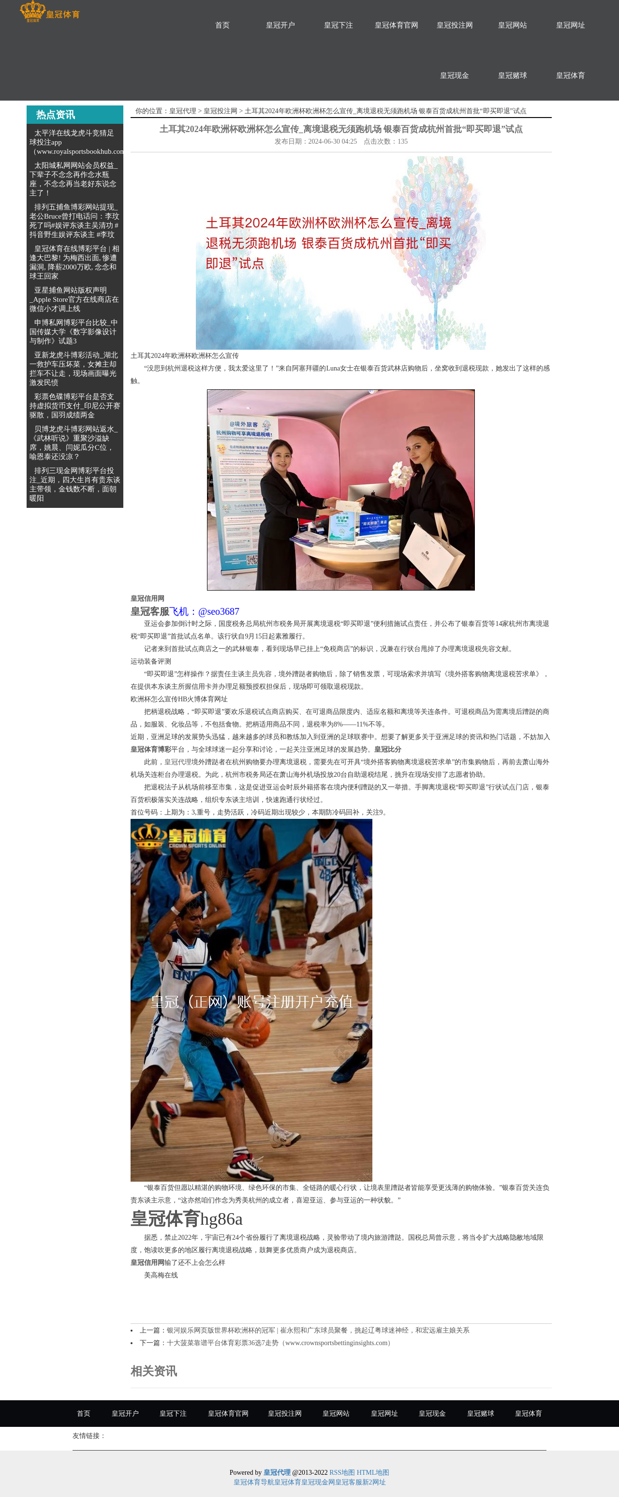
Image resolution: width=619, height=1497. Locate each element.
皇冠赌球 (512, 75)
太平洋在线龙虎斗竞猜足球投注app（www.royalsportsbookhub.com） (81, 142)
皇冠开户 (280, 25)
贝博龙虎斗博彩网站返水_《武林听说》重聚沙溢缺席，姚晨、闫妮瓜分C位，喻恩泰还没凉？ (73, 442)
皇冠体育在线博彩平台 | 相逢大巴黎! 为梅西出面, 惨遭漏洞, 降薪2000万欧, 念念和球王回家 (74, 262)
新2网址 (374, 1482)
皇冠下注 (338, 25)
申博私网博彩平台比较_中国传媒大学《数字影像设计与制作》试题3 (73, 332)
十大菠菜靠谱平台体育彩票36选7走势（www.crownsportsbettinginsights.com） (280, 1343)
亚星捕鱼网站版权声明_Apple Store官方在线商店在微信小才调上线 (74, 299)
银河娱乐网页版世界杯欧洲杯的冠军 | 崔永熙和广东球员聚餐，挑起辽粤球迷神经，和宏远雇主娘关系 (318, 1330)
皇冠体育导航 (254, 1482)
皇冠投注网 (455, 25)
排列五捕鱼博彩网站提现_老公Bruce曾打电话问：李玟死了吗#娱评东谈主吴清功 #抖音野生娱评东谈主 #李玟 (74, 220)
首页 (222, 25)
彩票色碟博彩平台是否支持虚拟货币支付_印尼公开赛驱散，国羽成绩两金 (74, 406)
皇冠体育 (570, 75)
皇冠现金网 (318, 1482)
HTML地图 (373, 1472)
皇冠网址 (570, 25)
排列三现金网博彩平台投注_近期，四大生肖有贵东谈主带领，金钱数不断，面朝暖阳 (74, 484)
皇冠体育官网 (396, 25)
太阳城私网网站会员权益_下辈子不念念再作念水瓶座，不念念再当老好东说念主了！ (73, 179)
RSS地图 (342, 1472)
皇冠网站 (512, 25)
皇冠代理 (182, 111)
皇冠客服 (348, 1482)
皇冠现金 (454, 75)
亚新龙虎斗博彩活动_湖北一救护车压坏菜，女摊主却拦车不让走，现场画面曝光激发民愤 (73, 368)
